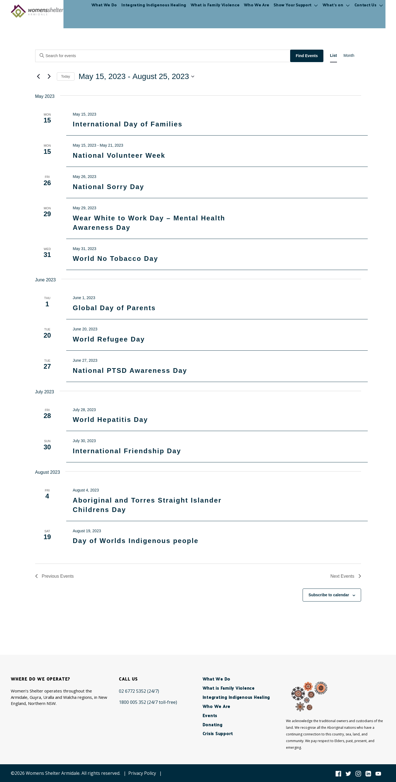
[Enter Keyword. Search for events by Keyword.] (163, 56)
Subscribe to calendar (328, 595)
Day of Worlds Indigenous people (135, 540)
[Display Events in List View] (333, 55)
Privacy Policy (142, 773)
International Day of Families (127, 124)
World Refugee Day (109, 339)
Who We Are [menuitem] (256, 10)
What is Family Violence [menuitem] (215, 10)
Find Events (307, 56)
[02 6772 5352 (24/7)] (139, 691)
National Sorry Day (108, 186)
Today (65, 76)
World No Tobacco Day (115, 258)
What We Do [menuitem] (104, 10)
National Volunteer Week (119, 155)
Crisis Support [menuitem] (218, 733)
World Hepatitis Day (110, 419)
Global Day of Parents (114, 308)
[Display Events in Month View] (349, 55)
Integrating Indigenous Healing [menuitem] (153, 10)
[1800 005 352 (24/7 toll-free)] (148, 702)
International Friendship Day (127, 451)
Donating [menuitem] (213, 724)
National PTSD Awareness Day (130, 370)
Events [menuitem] (210, 715)
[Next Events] (49, 76)
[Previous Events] (38, 76)
